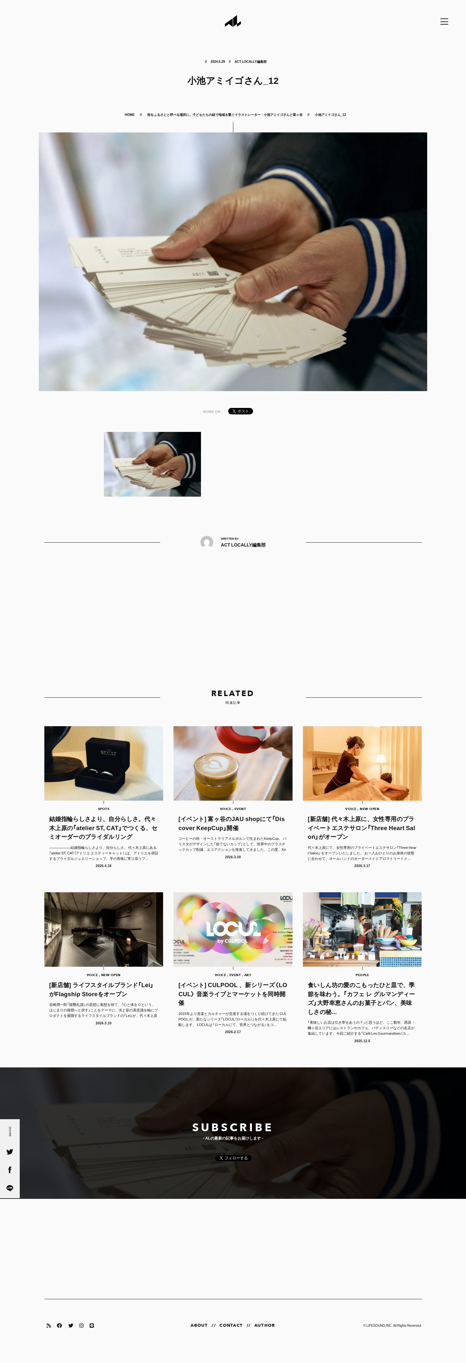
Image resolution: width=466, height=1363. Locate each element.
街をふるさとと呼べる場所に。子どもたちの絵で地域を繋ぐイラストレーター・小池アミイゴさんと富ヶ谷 (225, 114)
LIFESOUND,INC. (379, 1336)
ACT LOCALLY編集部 (251, 61)
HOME (130, 114)
